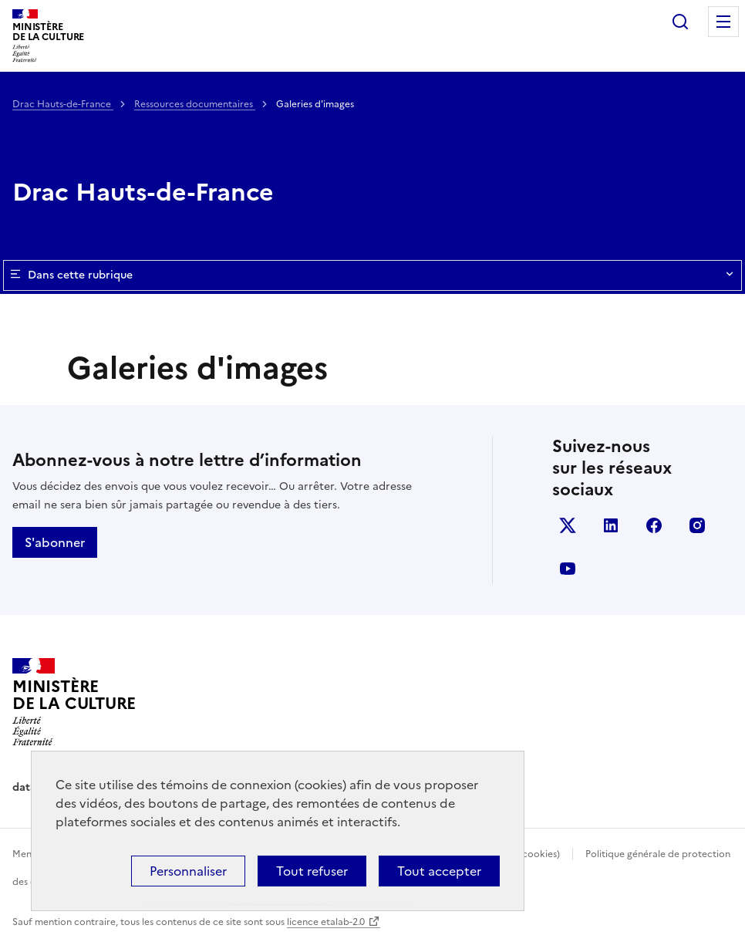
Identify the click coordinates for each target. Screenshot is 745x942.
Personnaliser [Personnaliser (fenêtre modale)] (188, 871)
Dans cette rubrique (372, 275)
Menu (723, 21)
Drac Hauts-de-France (62, 104)
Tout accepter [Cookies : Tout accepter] (439, 871)
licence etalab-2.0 (326, 922)
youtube (567, 568)
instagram (697, 525)
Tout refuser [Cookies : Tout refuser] (312, 871)
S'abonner (55, 542)
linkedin (610, 525)
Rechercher (680, 21)
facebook (654, 525)
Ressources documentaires (194, 104)
